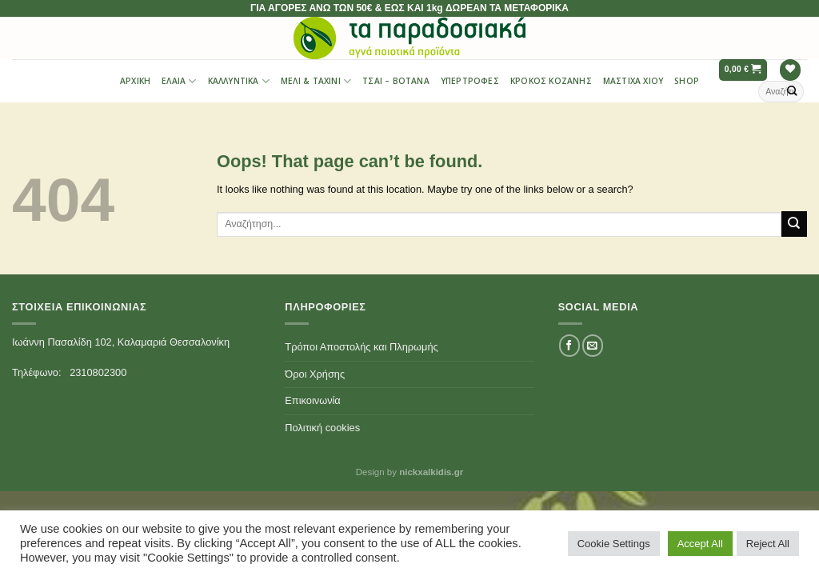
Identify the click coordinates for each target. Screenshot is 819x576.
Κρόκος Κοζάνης (551, 80)
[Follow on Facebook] (569, 345)
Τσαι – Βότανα (395, 80)
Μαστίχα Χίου (633, 80)
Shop (686, 80)
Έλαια (179, 81)
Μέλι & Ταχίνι (316, 81)
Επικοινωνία (312, 400)
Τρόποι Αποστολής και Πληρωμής (361, 347)
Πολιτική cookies (322, 428)
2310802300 (98, 372)
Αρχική (135, 80)
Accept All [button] (700, 544)
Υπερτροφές (470, 80)
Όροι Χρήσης (315, 374)
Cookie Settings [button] (613, 544)
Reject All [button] (767, 544)
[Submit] (792, 91)
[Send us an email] (592, 345)
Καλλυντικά (239, 81)
